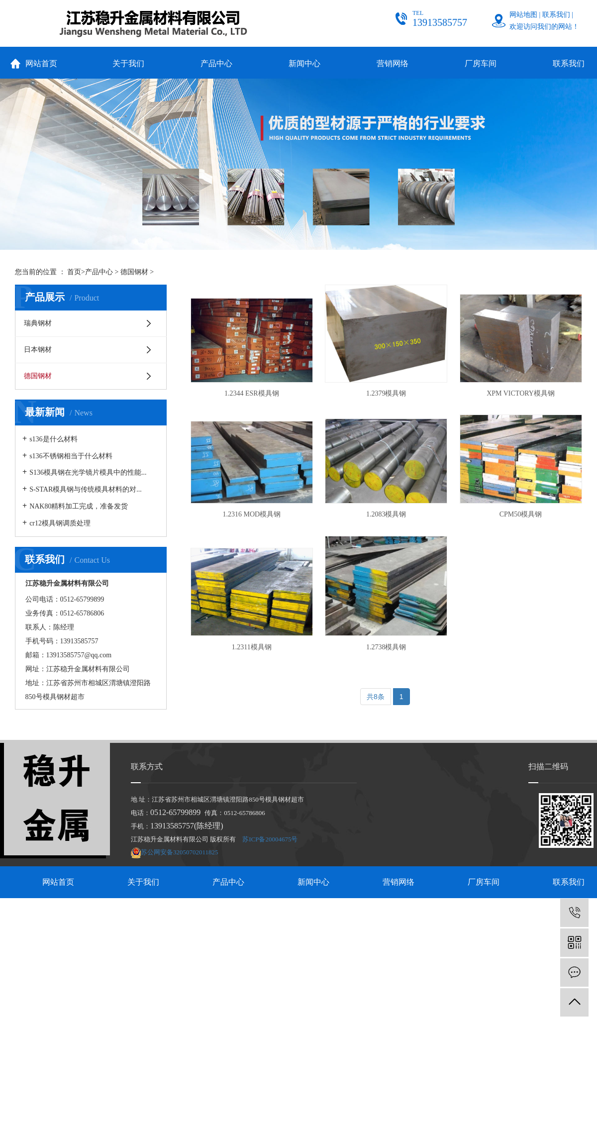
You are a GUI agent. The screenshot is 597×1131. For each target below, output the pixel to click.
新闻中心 (304, 63)
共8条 (376, 697)
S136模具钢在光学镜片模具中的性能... (87, 472)
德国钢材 (134, 272)
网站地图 (523, 14)
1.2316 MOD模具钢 (252, 514)
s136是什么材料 (53, 439)
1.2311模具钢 (252, 647)
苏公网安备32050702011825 (179, 852)
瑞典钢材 (38, 323)
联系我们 (556, 14)
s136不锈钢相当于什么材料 (70, 456)
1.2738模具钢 (386, 647)
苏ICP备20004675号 (270, 839)
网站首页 (41, 63)
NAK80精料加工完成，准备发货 (78, 506)
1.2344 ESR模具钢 (251, 393)
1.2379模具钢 (386, 393)
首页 (74, 272)
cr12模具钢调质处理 (60, 523)
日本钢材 (38, 349)
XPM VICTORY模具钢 (521, 393)
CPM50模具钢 (520, 514)
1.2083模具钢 (386, 514)
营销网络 (392, 63)
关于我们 (128, 63)
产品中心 (216, 63)
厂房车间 (481, 63)
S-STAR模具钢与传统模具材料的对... (85, 489)
